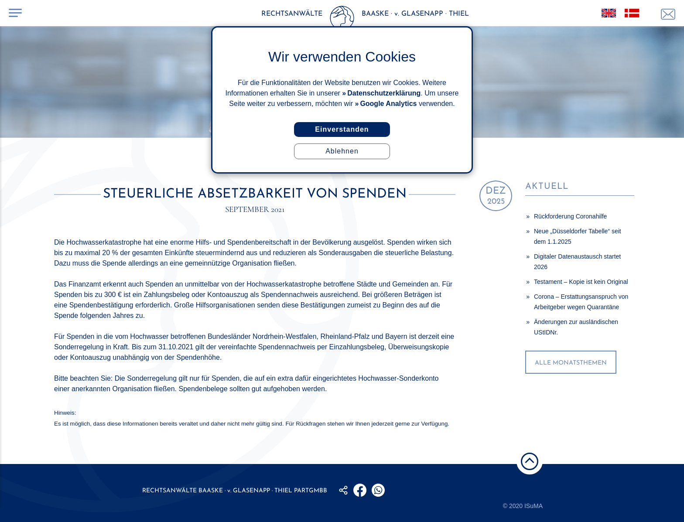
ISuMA (533, 505)
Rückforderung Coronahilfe (570, 216)
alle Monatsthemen (571, 363)
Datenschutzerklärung (384, 93)
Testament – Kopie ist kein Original (581, 281)
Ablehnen (342, 151)
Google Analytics (388, 103)
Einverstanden (342, 129)
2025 (496, 196)
